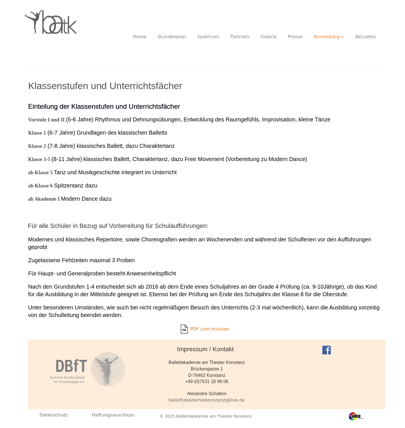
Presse (295, 36)
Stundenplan (172, 36)
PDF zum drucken (205, 329)
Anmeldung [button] (329, 36)
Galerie (269, 36)
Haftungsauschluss (113, 415)
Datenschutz (53, 415)
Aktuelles (365, 36)
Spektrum (208, 36)
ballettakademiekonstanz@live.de (207, 400)
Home (139, 36)
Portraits (239, 36)
